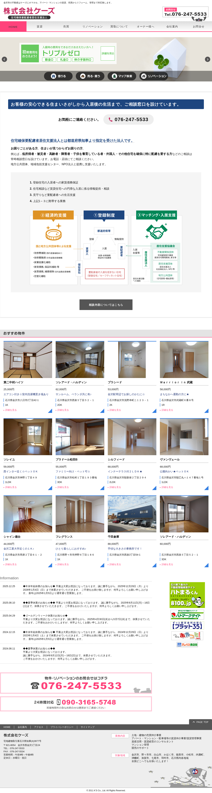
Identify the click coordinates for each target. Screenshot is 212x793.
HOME (13, 26)
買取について (119, 26)
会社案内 (172, 26)
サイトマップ (88, 727)
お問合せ (199, 26)
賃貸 (40, 26)
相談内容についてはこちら (106, 304)
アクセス (38, 727)
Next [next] (207, 59)
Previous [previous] (4, 59)
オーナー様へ (145, 26)
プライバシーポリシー (62, 727)
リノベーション (93, 26)
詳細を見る (11, 410)
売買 (66, 26)
